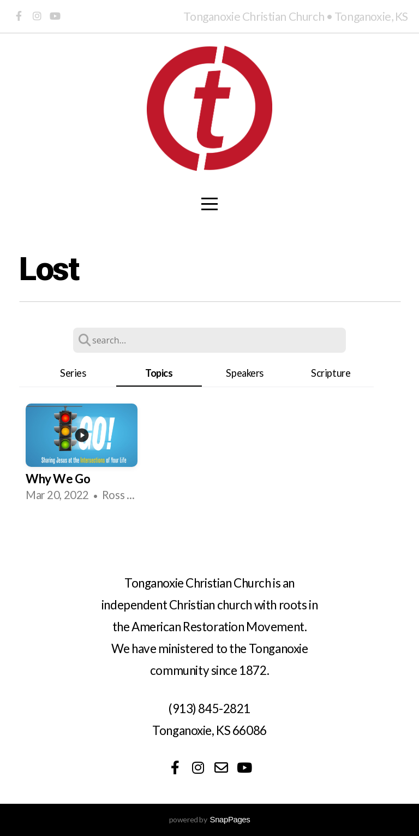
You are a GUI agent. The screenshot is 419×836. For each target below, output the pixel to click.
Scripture (330, 373)
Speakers (245, 373)
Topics (158, 373)
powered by (209, 819)
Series (73, 373)
